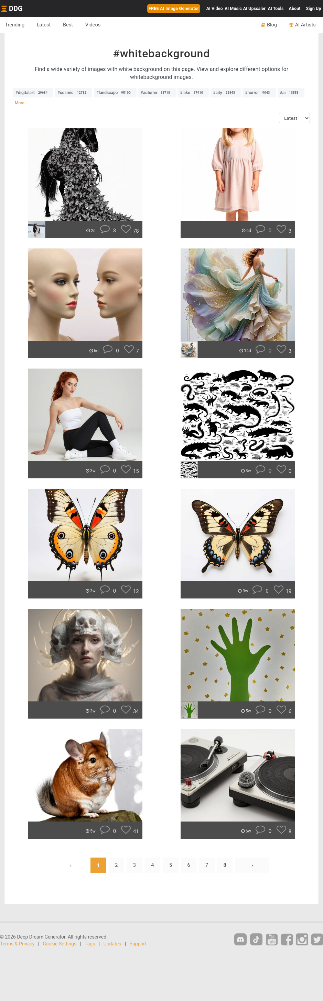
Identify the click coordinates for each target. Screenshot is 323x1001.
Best (69, 25)
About (295, 8)
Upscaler (254, 8)
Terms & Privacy (17, 943)
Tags (90, 943)
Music (233, 8)
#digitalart (33, 92)
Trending (15, 25)
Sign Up (313, 8)
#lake (193, 92)
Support (138, 943)
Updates (112, 943)
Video (214, 8)
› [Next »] (253, 865)
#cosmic (73, 92)
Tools (276, 8)
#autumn (157, 92)
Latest (44, 25)
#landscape (115, 92)
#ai (291, 92)
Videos (95, 25)
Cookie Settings (60, 943)
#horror (259, 92)
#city (225, 92)
